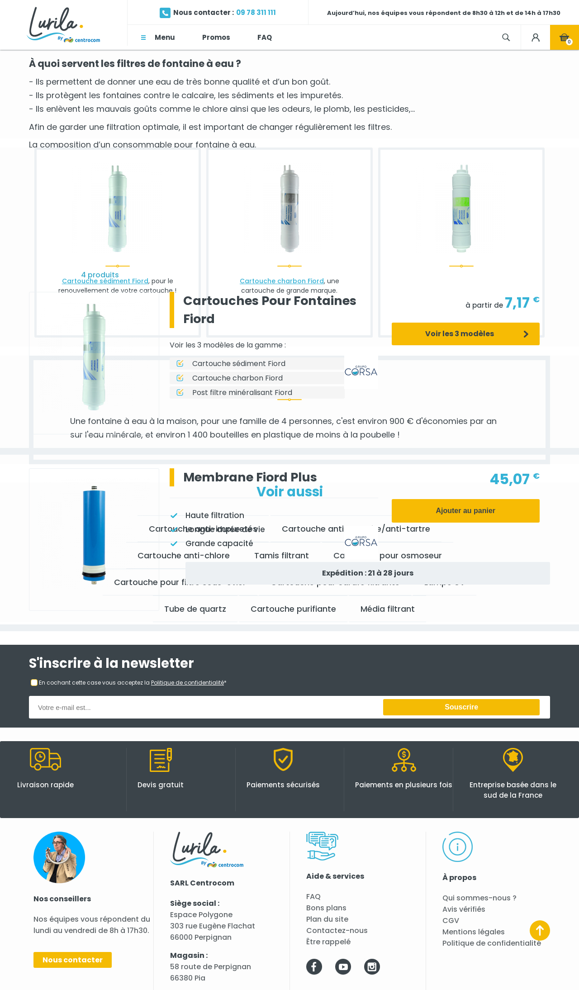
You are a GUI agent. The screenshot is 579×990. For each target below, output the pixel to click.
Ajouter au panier (465, 510)
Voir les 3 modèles (459, 333)
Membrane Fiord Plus (250, 477)
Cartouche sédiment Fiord (238, 363)
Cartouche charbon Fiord (237, 378)
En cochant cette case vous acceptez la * (133, 682)
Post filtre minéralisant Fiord (242, 392)
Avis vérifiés (463, 909)
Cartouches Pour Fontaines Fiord (269, 309)
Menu (165, 37)
